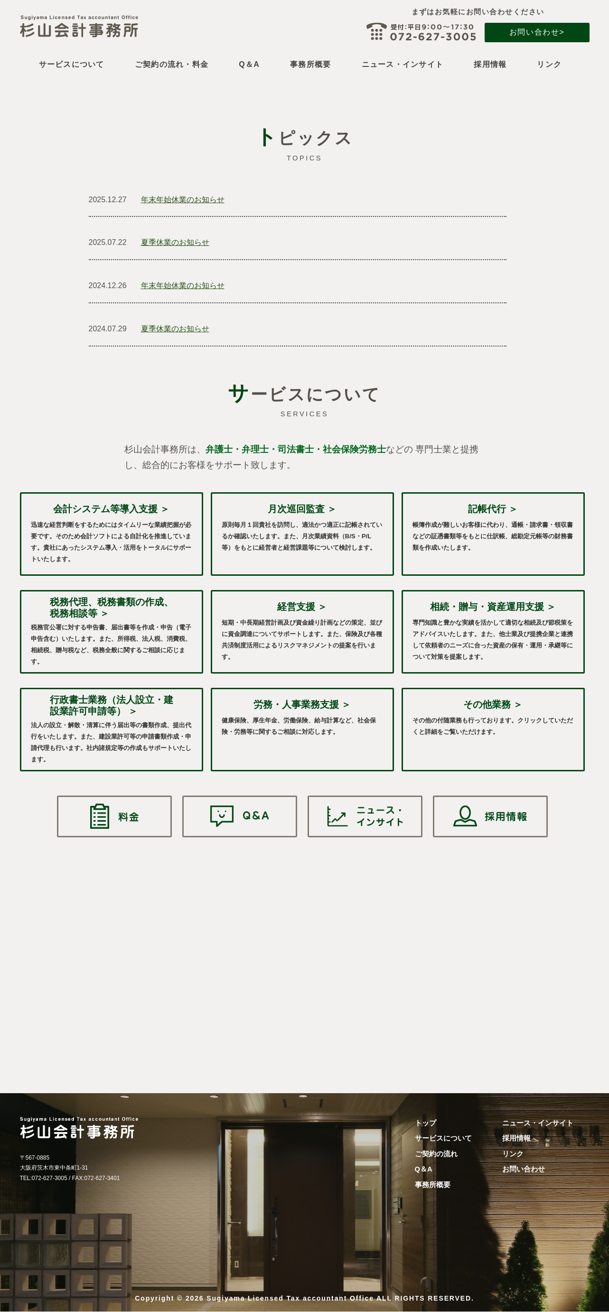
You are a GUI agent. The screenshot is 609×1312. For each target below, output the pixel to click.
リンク (549, 64)
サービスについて (71, 64)
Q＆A (249, 64)
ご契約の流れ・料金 (172, 64)
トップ (425, 1123)
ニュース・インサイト (403, 64)
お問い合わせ (523, 1169)
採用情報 (490, 64)
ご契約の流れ (436, 1154)
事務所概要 (310, 64)
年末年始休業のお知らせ (183, 200)
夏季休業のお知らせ (175, 242)
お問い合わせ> (537, 32)
